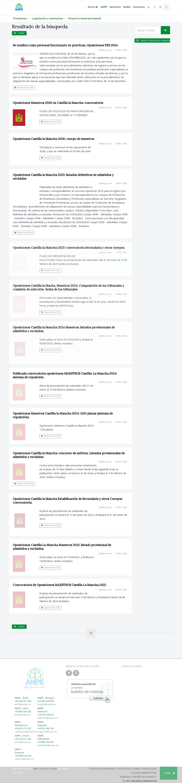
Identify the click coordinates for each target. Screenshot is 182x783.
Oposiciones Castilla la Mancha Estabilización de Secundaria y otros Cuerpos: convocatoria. (68, 500)
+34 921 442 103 (45, 728)
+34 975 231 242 (23, 738)
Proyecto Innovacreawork (84, 18)
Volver (19, 33)
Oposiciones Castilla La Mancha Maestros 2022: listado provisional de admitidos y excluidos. (62, 547)
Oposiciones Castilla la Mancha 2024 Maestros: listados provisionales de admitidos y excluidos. (64, 329)
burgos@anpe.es (46, 704)
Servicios (115, 7)
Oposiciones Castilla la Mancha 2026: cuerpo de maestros (53, 139)
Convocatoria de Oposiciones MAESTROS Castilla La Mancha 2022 (59, 585)
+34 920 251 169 (23, 701)
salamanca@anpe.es (26, 731)
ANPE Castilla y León (45, 768)
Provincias (21, 18)
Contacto (139, 7)
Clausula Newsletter (143, 772)
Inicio (93, 7)
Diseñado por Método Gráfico (138, 776)
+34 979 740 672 (45, 714)
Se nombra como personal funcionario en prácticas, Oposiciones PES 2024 (65, 45)
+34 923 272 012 (23, 728)
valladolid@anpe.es (48, 745)
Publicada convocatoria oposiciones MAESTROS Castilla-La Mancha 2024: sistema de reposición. (65, 375)
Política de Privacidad (102, 768)
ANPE (104, 7)
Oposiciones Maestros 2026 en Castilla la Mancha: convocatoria (58, 103)
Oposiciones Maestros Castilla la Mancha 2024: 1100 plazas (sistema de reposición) (63, 415)
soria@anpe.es (23, 742)
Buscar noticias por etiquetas (153, 40)
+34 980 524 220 (23, 755)
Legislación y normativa (49, 18)
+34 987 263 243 (23, 711)
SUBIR (169, 773)
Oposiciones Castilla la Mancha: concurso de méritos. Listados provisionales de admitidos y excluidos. (69, 455)
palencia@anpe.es (47, 717)
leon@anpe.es (22, 714)
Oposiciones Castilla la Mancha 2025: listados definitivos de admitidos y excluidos (63, 177)
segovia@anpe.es (47, 731)
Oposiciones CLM (23, 87)
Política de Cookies (128, 768)
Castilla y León (105, 50)
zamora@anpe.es (24, 758)
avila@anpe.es (23, 704)
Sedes (127, 7)
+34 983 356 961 (45, 742)
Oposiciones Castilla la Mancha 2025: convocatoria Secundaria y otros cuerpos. (69, 248)
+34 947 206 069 (45, 701)
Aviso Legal (149, 768)
